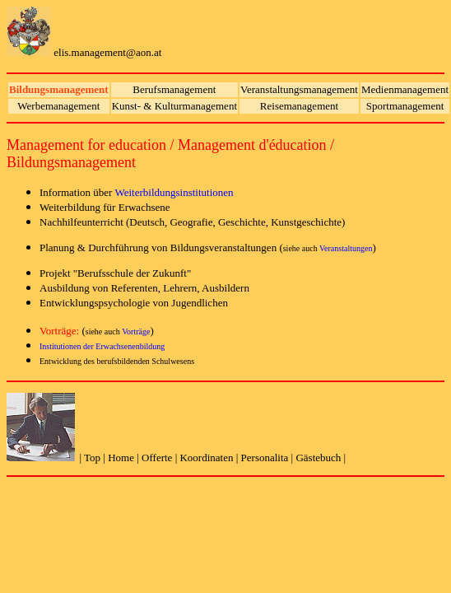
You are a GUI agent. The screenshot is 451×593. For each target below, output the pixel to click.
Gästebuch (319, 457)
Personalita (265, 457)
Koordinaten (206, 457)
